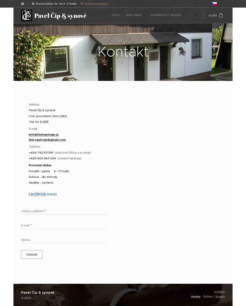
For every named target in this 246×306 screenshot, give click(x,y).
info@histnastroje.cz (96, 3)
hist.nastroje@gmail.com (47, 139)
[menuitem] (161, 15)
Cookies (219, 292)
